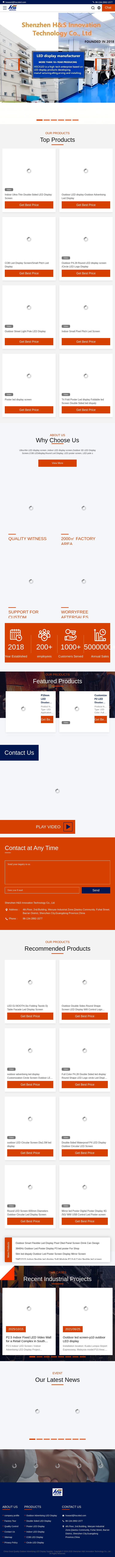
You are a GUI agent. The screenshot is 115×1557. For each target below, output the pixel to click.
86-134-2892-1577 (102, 2)
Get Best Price (29, 205)
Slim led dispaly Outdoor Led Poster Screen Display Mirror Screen (51, 1255)
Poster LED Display (35, 1526)
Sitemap (8, 1537)
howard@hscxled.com (14, 2)
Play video (54, 826)
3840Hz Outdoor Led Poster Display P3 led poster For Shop (47, 1250)
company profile (11, 1515)
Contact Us (9, 1532)
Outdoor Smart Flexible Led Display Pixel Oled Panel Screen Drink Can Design (57, 1244)
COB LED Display (34, 1537)
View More (57, 463)
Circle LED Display (35, 1542)
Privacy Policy (11, 1542)
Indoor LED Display (35, 1532)
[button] (12, 64)
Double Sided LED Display (38, 1521)
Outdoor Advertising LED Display (41, 1515)
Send (96, 890)
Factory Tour (10, 1521)
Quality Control (11, 1526)
